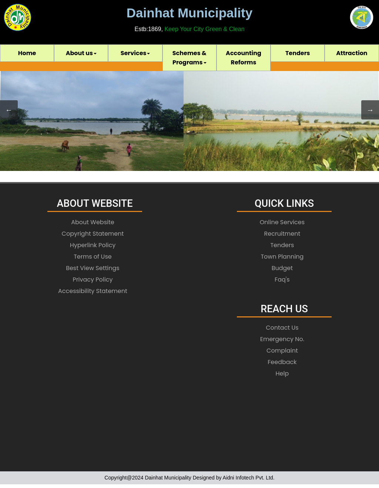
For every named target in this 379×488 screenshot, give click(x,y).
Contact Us (282, 327)
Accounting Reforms (243, 58)
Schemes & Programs (189, 58)
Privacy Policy (93, 279)
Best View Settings (93, 268)
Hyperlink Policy (93, 245)
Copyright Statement (93, 233)
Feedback (282, 362)
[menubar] (189, 57)
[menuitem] (27, 53)
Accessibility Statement (92, 291)
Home (27, 53)
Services (135, 53)
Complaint (282, 350)
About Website (92, 222)
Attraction (351, 53)
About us (81, 53)
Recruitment (282, 233)
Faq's (282, 279)
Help (282, 373)
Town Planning (282, 256)
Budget (282, 268)
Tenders (297, 53)
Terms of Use (93, 256)
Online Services (282, 222)
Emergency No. (282, 339)
